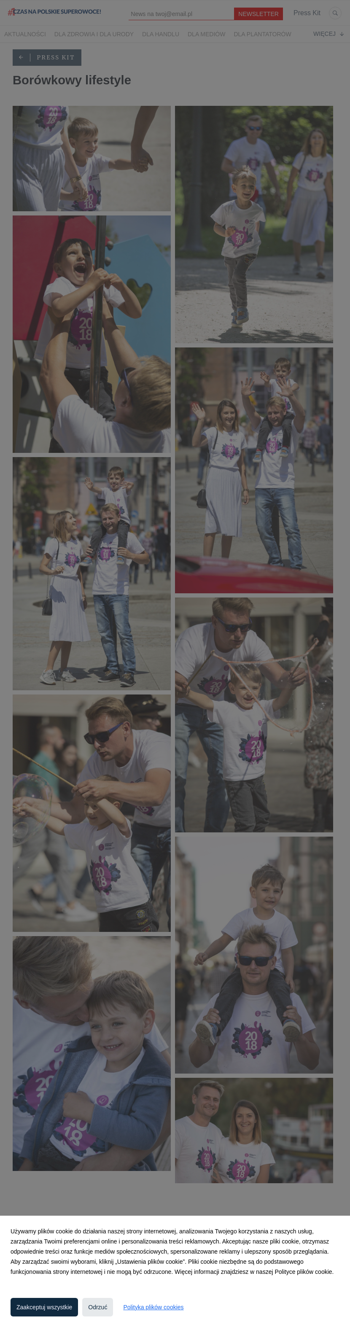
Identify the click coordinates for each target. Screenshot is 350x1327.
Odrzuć (97, 1307)
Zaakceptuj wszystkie (44, 1307)
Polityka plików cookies (153, 1307)
